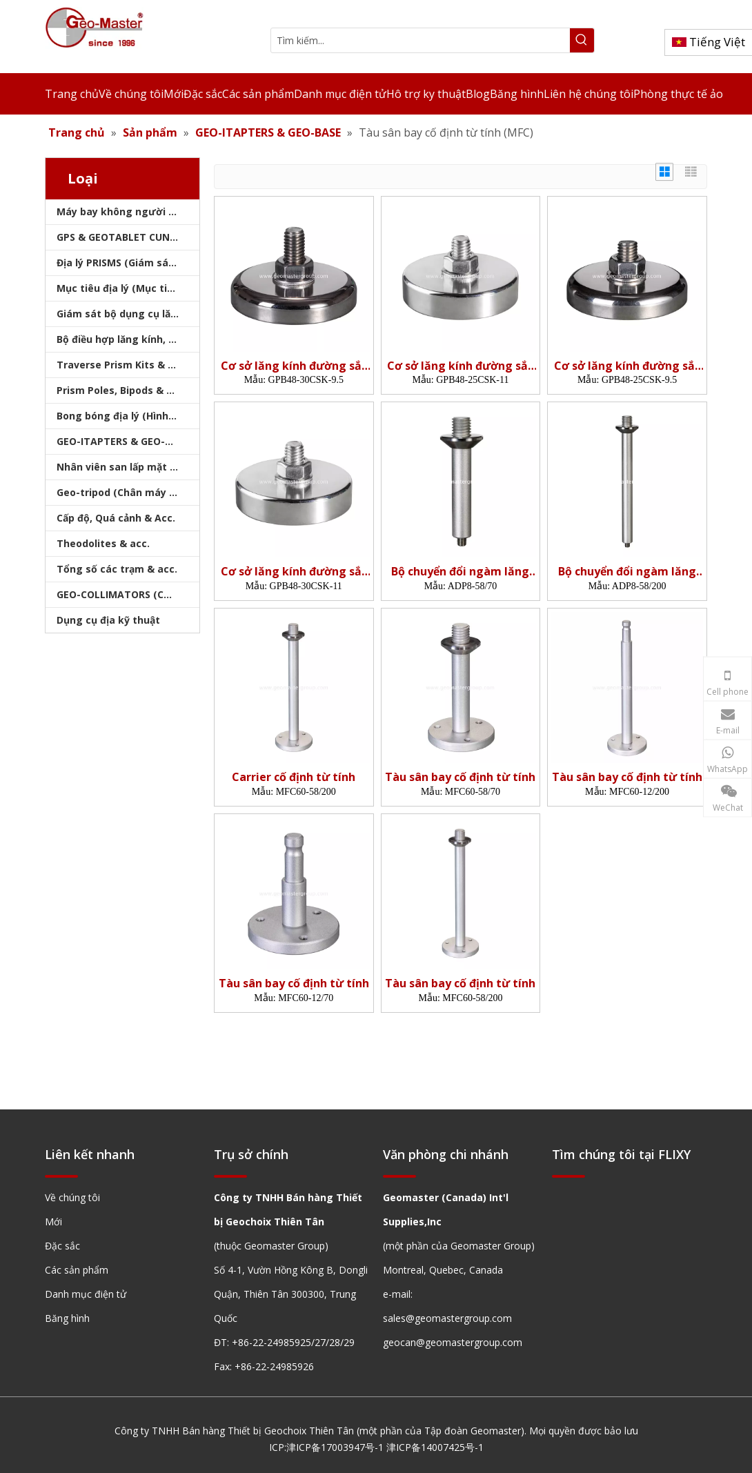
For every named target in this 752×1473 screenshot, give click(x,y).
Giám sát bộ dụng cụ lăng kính (128, 313)
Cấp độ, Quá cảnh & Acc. (116, 517)
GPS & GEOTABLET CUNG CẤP (128, 237)
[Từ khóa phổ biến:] (582, 40)
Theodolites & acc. (103, 543)
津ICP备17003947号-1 (335, 1447)
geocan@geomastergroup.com (452, 1342)
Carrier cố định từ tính (293, 777)
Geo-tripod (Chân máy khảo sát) (128, 492)
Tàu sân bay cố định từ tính (460, 777)
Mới (53, 1221)
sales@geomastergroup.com (447, 1318)
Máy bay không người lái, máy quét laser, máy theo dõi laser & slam (128, 211)
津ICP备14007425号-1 (435, 1447)
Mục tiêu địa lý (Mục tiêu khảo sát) (128, 288)
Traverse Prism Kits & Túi (120, 364)
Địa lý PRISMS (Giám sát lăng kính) (128, 262)
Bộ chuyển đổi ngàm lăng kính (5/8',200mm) (627, 571)
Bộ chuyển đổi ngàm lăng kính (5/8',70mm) (460, 571)
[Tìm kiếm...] (420, 40)
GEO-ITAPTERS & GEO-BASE (123, 441)
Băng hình (67, 1318)
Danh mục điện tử (85, 1294)
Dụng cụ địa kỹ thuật (108, 619)
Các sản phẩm (76, 1269)
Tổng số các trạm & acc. (117, 568)
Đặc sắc (62, 1245)
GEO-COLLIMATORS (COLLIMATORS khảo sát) (128, 594)
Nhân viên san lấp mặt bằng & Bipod (128, 466)
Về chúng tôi (72, 1197)
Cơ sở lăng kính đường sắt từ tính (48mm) (294, 366)
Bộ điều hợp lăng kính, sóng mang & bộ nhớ (128, 339)
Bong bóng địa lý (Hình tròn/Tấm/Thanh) (128, 415)
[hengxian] (61, 1175)
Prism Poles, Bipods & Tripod (128, 390)
